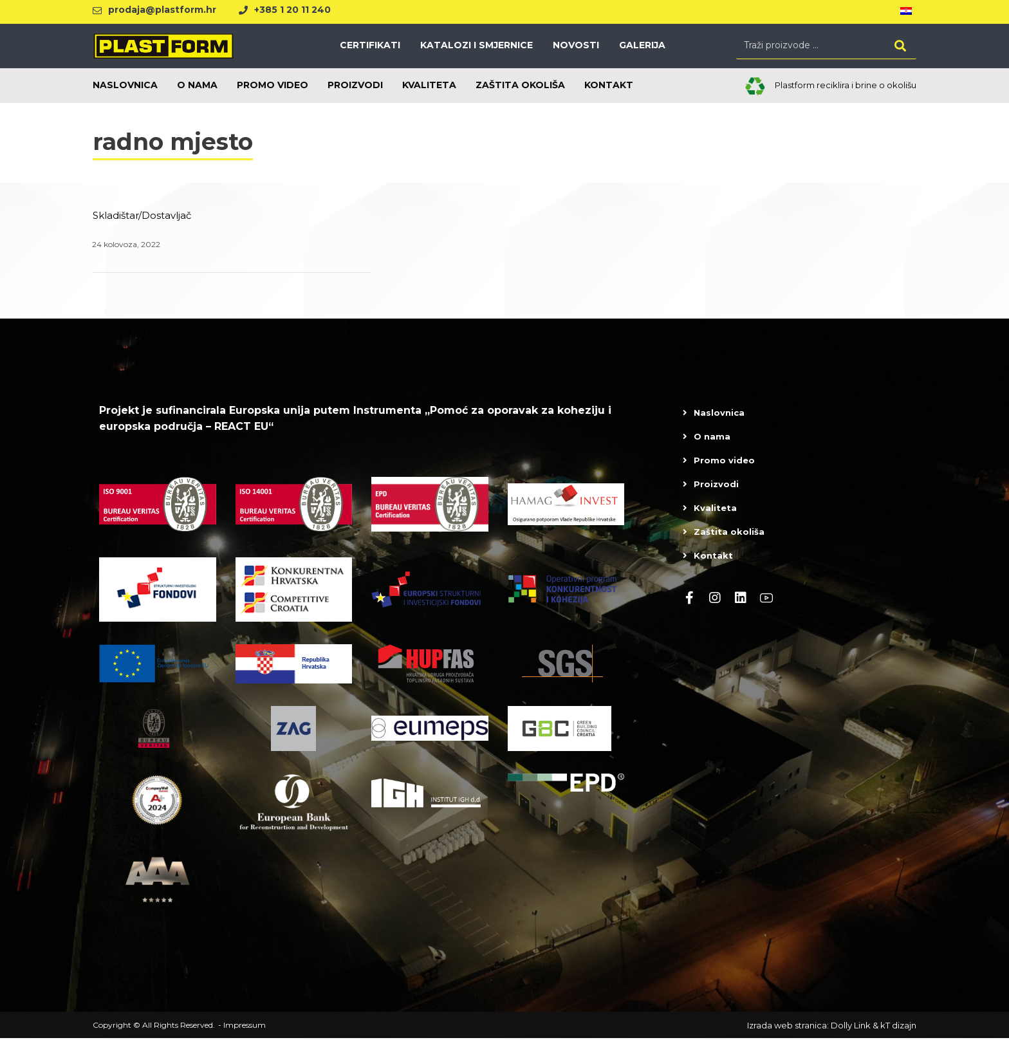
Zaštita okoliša (729, 533)
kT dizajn (898, 1027)
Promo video (724, 461)
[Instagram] (715, 599)
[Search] (900, 46)
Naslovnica (719, 414)
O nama (712, 437)
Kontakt (713, 557)
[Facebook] (689, 599)
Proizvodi (716, 485)
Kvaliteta (715, 509)
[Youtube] (766, 599)
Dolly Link (851, 1027)
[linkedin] (741, 599)
